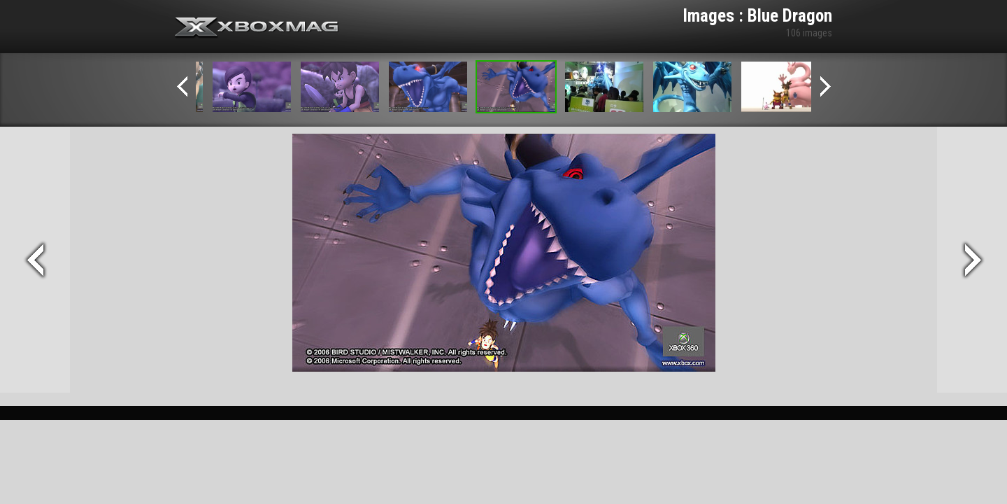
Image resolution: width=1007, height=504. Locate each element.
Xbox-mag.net (257, 28)
